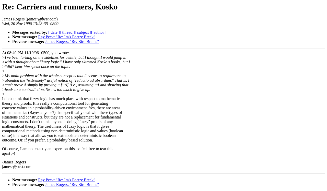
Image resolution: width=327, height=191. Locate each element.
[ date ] (54, 32)
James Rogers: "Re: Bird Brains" (72, 41)
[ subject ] (83, 32)
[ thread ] (67, 32)
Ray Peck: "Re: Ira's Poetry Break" (66, 37)
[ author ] (99, 32)
